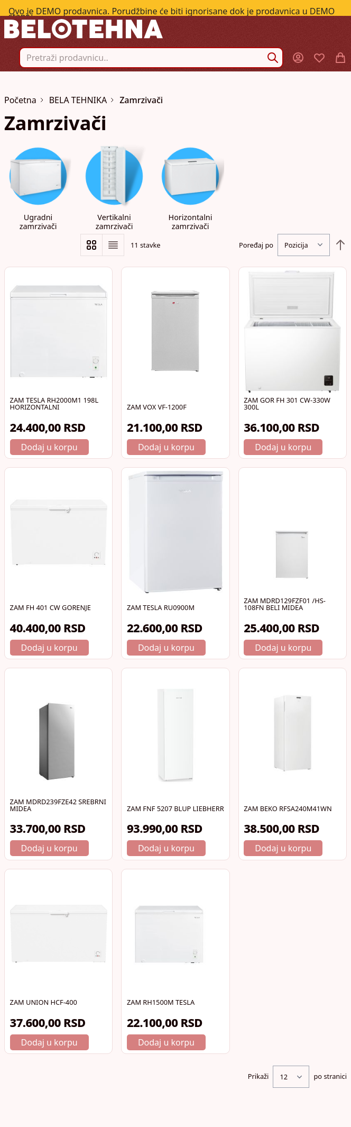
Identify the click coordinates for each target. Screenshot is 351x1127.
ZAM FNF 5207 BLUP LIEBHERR (175, 808)
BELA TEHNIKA (78, 100)
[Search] (272, 57)
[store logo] (175, 29)
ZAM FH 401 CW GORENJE (50, 607)
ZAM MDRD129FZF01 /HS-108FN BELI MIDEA (285, 604)
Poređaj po (256, 245)
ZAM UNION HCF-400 (43, 1002)
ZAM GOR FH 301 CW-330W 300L (287, 403)
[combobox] (151, 57)
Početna (20, 100)
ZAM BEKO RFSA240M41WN (288, 808)
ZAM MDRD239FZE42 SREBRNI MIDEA (58, 805)
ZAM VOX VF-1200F (157, 407)
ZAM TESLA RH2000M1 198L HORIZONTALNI (54, 403)
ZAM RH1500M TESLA (161, 1002)
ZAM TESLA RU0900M (161, 607)
